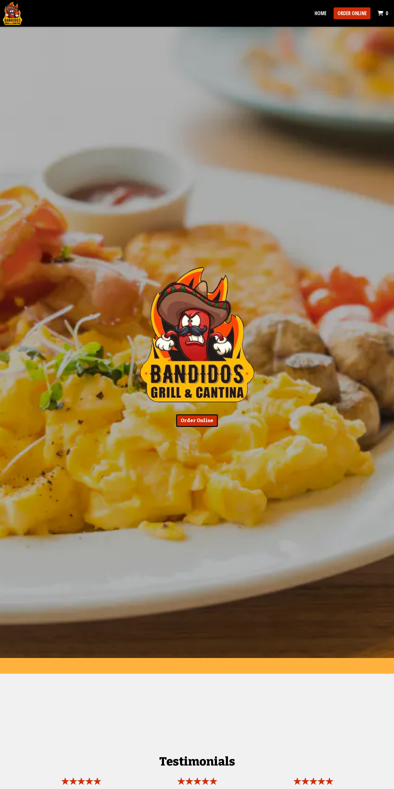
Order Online (352, 13)
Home (320, 13)
